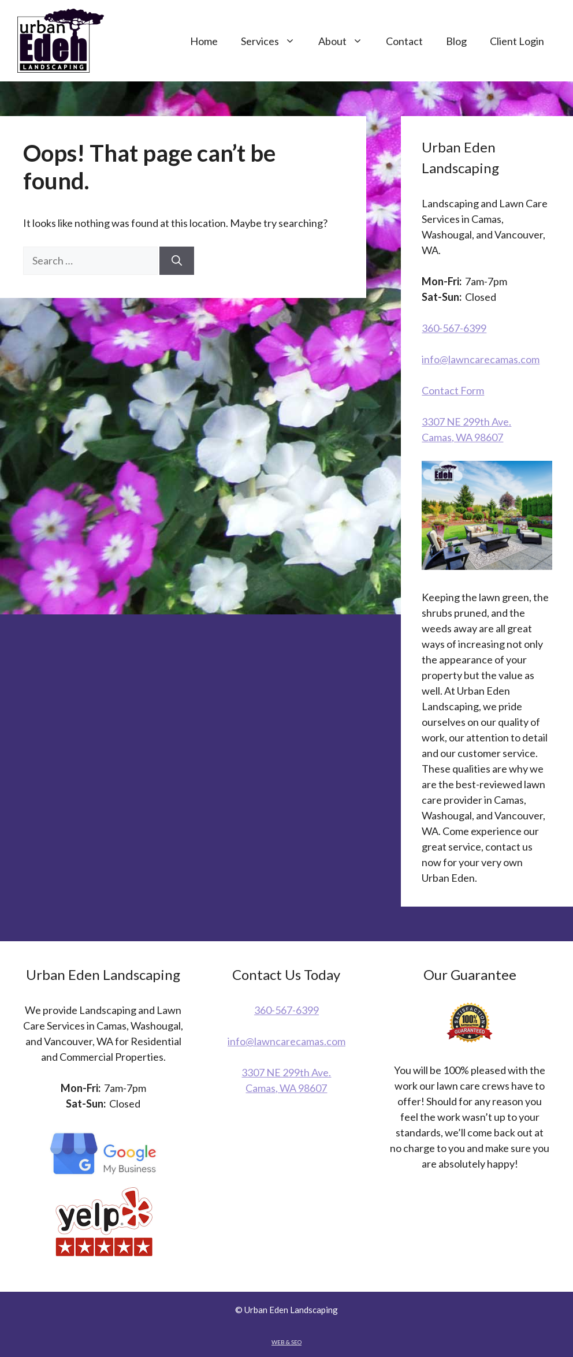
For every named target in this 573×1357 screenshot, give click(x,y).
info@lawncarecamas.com (480, 359)
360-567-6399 (454, 328)
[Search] (176, 261)
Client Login (517, 41)
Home (204, 41)
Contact (404, 41)
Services (274, 41)
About (346, 41)
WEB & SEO (286, 1342)
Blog (456, 41)
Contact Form (453, 390)
